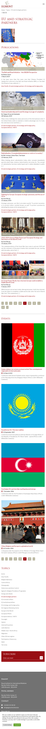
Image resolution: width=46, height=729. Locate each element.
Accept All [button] (17, 725)
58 (29, 303)
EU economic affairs (7, 599)
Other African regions (7, 636)
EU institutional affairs (8, 602)
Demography (5, 585)
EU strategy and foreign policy (34, 86)
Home (3, 10)
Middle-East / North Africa (9, 630)
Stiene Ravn (15, 155)
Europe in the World (7, 611)
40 (29, 559)
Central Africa (5, 582)
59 (34, 303)
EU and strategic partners (16, 86)
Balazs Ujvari (7, 74)
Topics (8, 10)
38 (20, 559)
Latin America (5, 628)
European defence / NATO (9, 127)
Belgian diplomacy (6, 579)
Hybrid (3, 622)
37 (15, 559)
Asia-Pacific (4, 86)
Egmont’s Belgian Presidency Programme (13, 591)
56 (20, 303)
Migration (4, 633)
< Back (4, 13)
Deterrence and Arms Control (10, 588)
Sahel (3, 642)
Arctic (3, 574)
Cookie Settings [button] (7, 725)
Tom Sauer (22, 155)
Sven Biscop (6, 198)
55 (15, 303)
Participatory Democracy (8, 639)
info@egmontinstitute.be (11, 707)
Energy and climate (7, 594)
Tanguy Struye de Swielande (11, 114)
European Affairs (6, 613)
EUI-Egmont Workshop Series (10, 608)
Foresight (4, 619)
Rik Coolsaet (7, 155)
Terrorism (4, 645)
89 (3, 307)
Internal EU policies (7, 625)
